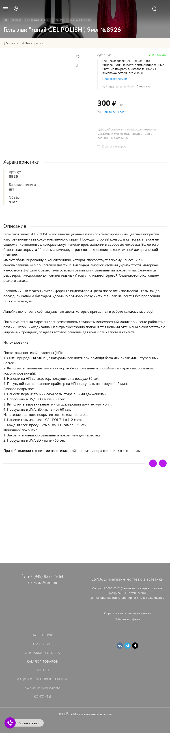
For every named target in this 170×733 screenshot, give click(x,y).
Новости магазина (42, 687)
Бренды (42, 670)
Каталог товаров (42, 661)
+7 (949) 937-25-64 (45, 576)
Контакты (42, 696)
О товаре (12, 43)
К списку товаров (114, 146)
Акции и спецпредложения (42, 679)
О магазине (43, 644)
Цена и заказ (34, 43)
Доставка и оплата (42, 653)
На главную (43, 635)
